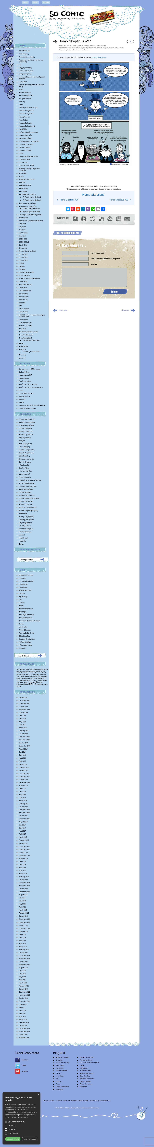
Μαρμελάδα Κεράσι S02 (27, 126)
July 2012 (22, 1007)
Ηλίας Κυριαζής (24, 465)
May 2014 (22, 940)
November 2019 (24, 740)
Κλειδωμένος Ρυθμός (26, 96)
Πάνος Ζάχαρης (24, 447)
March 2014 (23, 946)
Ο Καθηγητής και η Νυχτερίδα (29, 141)
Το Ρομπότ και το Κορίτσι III (32, 200)
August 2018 (23, 785)
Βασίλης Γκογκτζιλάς (26, 432)
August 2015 (23, 895)
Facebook (25, 1060)
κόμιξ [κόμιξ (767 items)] (22, 682)
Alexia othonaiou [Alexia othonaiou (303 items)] (30, 671)
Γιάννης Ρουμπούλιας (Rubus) (29, 498)
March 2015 (23, 910)
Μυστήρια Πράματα (25, 138)
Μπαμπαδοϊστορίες (25, 135)
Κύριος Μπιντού (24, 117)
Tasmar (21, 606)
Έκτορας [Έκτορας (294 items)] (40, 669)
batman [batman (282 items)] (35, 669)
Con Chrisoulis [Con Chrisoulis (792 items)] (29, 682)
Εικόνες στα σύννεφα (26, 71)
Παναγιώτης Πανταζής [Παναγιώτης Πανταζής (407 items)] (38, 674)
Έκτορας (22, 441)
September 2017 (24, 819)
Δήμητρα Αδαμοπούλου (27, 419)
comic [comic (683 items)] (34, 680)
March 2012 (23, 1019)
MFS (20, 306)
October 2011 (23, 1034)
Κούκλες (22, 102)
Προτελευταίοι (23, 162)
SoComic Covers (24, 372)
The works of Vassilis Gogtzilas (29, 621)
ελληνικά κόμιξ (63, 50)
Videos (21, 402)
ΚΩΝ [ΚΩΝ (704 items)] (42, 680)
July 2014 (22, 934)
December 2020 (24, 700)
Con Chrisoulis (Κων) (26, 529)
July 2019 (22, 752)
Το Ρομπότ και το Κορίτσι (27, 195)
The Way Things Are (26, 335)
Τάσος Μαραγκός (25, 474)
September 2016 (24, 855)
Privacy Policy (83, 1100)
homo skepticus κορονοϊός (71, 47)
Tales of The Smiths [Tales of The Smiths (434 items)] (30, 676)
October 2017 (23, 816)
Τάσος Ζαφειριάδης (25, 444)
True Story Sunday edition (31, 352)
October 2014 (23, 925)
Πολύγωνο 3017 (24, 159)
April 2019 (22, 761)
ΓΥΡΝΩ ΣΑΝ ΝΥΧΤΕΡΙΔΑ (31, 209)
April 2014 (22, 943)
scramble (88, 1108)
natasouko (22, 541)
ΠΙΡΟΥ (21, 153)
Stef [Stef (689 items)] (38, 680)
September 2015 (24, 892)
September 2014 (24, 928)
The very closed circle (26, 615)
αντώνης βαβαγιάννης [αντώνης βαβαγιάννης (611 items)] (34, 678)
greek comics (119, 47)
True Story (22, 349)
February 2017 (24, 840)
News (21, 390)
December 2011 (24, 1028)
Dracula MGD (23, 257)
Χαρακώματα (23, 218)
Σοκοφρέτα (22, 648)
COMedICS (23, 239)
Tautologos (22, 612)
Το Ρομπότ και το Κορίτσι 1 (32, 197)
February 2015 (24, 913)
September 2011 (24, 1038)
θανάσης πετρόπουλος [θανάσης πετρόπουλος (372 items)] (24, 674)
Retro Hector (23, 320)
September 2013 (24, 965)
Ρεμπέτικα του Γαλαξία (26, 165)
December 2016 (24, 846)
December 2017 (24, 810)
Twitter (24, 1066)
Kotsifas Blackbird (25, 532)
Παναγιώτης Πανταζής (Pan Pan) (30, 480)
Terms (65, 1100)
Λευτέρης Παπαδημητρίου (27, 486)
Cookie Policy (73, 1100)
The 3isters (23, 329)
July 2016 (22, 861)
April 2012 (22, 1016)
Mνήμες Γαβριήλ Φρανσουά (28, 132)
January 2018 (23, 807)
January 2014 (23, 952)
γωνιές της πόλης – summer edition (31, 387)
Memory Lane (23, 300)
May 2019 (22, 758)
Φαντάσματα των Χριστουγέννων (30, 215)
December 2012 (24, 992)
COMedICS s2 (24, 242)
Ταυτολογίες (23, 192)
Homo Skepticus (24, 275)
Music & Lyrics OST (25, 375)
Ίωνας (21, 90)
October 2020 (23, 706)
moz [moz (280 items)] (18, 669)
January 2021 (23, 697)
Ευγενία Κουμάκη (25, 462)
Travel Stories (23, 346)
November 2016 (24, 849)
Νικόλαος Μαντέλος (25, 471)
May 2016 (22, 867)
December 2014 (24, 919)
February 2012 (24, 1022)
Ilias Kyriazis (23, 587)
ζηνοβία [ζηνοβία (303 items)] (38, 671)
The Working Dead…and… (32, 340)
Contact (46, 2)
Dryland (21, 263)
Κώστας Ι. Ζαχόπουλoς (26, 450)
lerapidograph (23, 294)
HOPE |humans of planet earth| (29, 278)
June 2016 (22, 864)
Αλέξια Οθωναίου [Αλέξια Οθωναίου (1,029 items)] (35, 684)
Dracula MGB (23, 254)
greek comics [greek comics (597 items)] (21, 678)
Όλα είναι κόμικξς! (25, 147)
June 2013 (22, 974)
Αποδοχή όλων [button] (13, 1139)
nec (20, 600)
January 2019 (23, 770)
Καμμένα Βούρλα (25, 93)
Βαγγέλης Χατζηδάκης (26, 520)
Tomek (21, 343)
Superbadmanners (25, 323)
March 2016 (23, 873)
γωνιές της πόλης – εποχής (28, 384)
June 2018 (22, 791)
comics (99, 47)
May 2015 (22, 904)
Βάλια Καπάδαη (24, 456)
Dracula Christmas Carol (27, 251)
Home (25, 2)
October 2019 (23, 743)
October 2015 (23, 889)
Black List (22, 236)
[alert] (21, 1118)
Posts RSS (93, 1100)
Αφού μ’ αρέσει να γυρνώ (31, 212)
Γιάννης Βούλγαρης (25, 429)
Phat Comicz (23, 312)
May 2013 (22, 977)
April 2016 (22, 870)
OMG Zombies (24, 309)
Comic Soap (23, 245)
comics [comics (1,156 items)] (45, 684)
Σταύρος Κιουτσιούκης (26, 459)
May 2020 (22, 722)
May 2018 (22, 794)
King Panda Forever (26, 284)
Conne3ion (95, 1108)
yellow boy (22, 358)
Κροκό (21, 105)
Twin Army (22, 355)
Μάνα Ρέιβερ (23, 120)
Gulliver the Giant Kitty (26, 272)
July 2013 (22, 971)
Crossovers (23, 248)
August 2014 (23, 931)
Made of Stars (24, 297)
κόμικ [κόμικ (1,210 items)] (19, 686)
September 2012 (24, 1001)
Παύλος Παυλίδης (25, 492)
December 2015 (24, 883)
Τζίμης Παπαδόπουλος (26, 483)
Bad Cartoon (23, 233)
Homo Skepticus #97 (74, 41)
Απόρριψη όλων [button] (30, 1139)
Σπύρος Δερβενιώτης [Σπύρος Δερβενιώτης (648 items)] (24, 680)
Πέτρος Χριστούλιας (25, 523)
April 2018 (22, 798)
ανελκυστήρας (24, 54)
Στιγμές (21, 176)
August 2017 (23, 822)
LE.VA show (23, 287)
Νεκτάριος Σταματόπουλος (28, 507)
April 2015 (22, 907)
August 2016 (23, 858)
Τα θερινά (22, 182)
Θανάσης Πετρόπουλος (27, 495)
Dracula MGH (23, 260)
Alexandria (22, 230)
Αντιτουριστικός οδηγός (27, 57)
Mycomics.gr (23, 596)
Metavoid (22, 303)
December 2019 (24, 737)
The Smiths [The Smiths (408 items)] (20, 676)
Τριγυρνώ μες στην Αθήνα (27, 206)
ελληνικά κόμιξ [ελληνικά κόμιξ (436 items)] (42, 676)
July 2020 (22, 715)
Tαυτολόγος (23, 514)
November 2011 (24, 1031)
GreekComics (23, 584)
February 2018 (24, 804)
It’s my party (23, 281)
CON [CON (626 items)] (44, 678)
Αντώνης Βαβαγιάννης (26, 425)
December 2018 (24, 773)
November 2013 (24, 959)
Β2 (20, 65)
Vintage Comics (24, 396)
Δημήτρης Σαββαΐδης (26, 501)
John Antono (101, 45)
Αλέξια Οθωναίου (25, 477)
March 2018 (23, 801)
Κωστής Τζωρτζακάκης (26, 517)
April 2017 (22, 834)
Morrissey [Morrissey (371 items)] (45, 673)
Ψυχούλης (22, 227)
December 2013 (24, 955)
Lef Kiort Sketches (25, 291)
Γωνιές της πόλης (25, 381)
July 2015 (22, 898)
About (35, 2)
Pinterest (25, 1071)
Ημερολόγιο (23, 82)
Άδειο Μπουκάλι (24, 51)
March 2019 (23, 764)
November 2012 (24, 995)
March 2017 (23, 837)
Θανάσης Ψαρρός (25, 526)
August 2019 (23, 749)
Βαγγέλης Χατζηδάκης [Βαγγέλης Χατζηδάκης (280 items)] (26, 669)
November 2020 (24, 703)
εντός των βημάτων (25, 74)
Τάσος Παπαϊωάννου (26, 489)
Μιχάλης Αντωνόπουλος (27, 422)
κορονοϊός (84, 47)
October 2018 (23, 779)
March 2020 (23, 728)
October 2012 (23, 998)
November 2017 (24, 813)
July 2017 (22, 825)
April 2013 (22, 980)
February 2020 (24, 731)
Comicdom (22, 578)
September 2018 (24, 782)
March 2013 (23, 983)
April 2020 (22, 725)
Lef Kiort (22, 535)
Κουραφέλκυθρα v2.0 (26, 114)
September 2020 (24, 709)
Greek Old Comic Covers (27, 408)
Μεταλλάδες (23, 129)
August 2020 (23, 712)
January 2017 (23, 843)
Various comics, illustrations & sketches (32, 405)
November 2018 (24, 776)
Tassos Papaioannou (26, 609)
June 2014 (22, 937)
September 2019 (24, 746)
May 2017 (22, 831)
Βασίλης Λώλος (24, 468)
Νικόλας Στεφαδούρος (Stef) (28, 511)
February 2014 (24, 949)
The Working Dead (25, 338)
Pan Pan (22, 603)
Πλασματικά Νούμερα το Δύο (28, 156)
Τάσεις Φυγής (23, 188)
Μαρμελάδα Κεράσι (25, 123)
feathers (21, 266)
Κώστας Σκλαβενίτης (26, 504)
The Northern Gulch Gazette (28, 332)
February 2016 (24, 876)
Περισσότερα (24, 1117)
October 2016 (23, 852)
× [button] (38, 1094)
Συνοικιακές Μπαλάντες (27, 179)
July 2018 (22, 788)
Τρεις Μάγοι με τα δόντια (27, 203)
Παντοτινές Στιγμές (25, 150)
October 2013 (23, 962)
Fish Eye (22, 269)
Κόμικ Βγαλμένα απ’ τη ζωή (28, 108)
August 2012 (23, 1004)
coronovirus (92, 47)
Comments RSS (105, 1100)
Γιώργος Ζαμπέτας (25, 68)
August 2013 (23, 968)
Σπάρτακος (22, 173)
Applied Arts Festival (26, 575)
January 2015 (23, 916)
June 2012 (22, 1010)
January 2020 (23, 734)
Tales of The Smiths (25, 326)
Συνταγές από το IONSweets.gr (29, 369)
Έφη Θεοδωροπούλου (26, 453)
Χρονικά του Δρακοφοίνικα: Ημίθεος (31, 221)
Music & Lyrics (24, 378)
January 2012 (23, 1025)
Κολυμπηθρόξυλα (25, 99)
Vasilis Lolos (23, 627)
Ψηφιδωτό (22, 224)
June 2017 (22, 828)
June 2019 (22, 755)
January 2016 (23, 880)
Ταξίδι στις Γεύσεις (25, 185)
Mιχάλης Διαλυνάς (25, 438)
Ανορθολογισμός (108, 47)
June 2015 (22, 901)
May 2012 (22, 1013)
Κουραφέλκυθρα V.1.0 (26, 111)
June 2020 (22, 719)
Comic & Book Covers (26, 393)
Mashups (22, 399)
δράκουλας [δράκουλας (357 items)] (38, 673)
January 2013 (23, 989)
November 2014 (24, 922)
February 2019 (24, 767)
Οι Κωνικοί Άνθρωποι (26, 144)
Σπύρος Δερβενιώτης (26, 435)
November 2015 (24, 886)
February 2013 (24, 986)
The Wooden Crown (26, 618)
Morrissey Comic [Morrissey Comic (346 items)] (29, 673)
